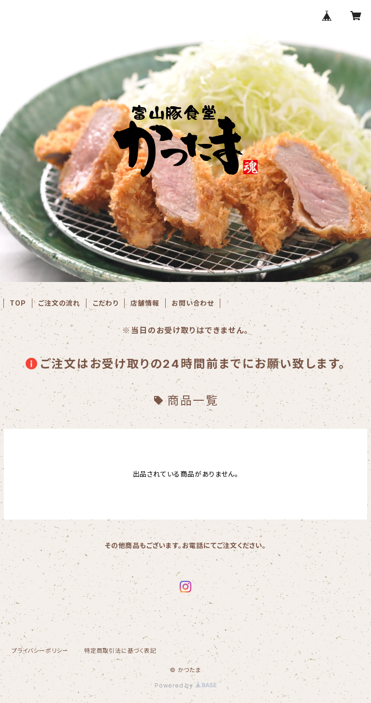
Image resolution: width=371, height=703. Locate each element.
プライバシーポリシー (40, 650)
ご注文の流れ (59, 303)
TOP (18, 303)
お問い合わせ (192, 303)
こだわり (105, 303)
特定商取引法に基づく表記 (120, 650)
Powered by (185, 685)
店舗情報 (144, 303)
